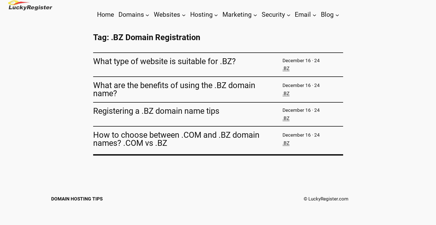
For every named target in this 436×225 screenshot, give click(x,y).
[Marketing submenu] (255, 15)
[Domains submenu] (147, 15)
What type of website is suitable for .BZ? (164, 61)
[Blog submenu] (337, 15)
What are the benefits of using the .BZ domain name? (174, 89)
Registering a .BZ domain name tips (156, 111)
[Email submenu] (314, 15)
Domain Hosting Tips (77, 199)
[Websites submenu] (184, 15)
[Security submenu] (289, 15)
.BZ (286, 68)
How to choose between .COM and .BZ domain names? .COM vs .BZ (176, 139)
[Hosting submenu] (216, 15)
